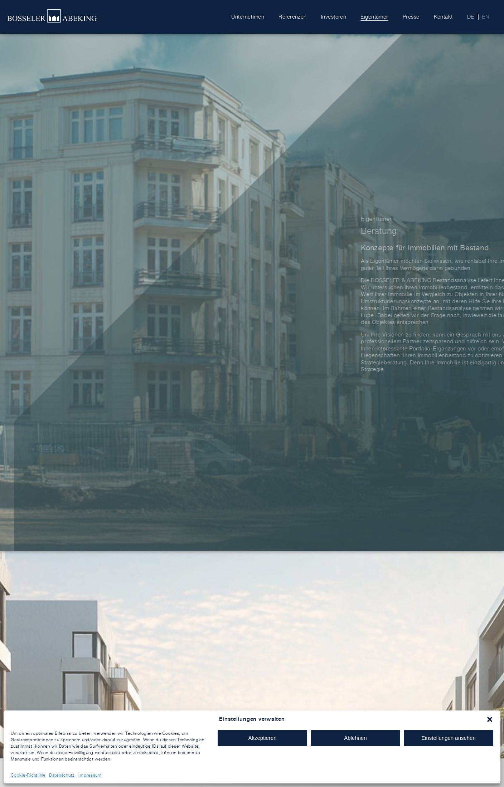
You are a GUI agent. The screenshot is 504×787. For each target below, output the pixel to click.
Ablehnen (355, 738)
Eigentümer (374, 16)
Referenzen (292, 16)
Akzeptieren (262, 738)
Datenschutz (62, 775)
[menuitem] (468, 17)
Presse (411, 16)
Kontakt (443, 16)
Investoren (333, 16)
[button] (489, 719)
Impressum (90, 775)
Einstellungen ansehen (448, 738)
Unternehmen (247, 16)
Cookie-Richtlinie (28, 775)
